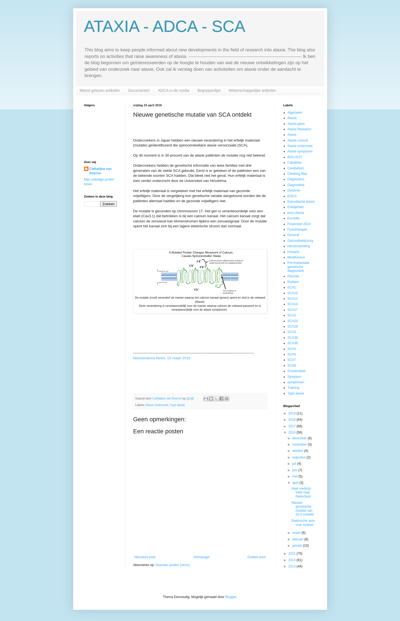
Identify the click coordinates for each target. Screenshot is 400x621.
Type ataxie (177, 405)
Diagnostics (296, 179)
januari (297, 546)
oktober (298, 451)
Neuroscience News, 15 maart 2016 (162, 358)
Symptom (294, 377)
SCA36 (293, 338)
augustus (299, 457)
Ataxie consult (298, 140)
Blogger (230, 597)
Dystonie (294, 190)
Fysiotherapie (297, 229)
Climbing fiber (297, 174)
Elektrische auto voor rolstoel (303, 522)
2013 (292, 566)
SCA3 (292, 332)
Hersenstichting (299, 246)
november (300, 444)
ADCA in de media (173, 90)
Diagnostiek (296, 185)
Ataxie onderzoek (157, 405)
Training (293, 388)
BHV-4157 (295, 157)
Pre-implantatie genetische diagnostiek (299, 267)
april (295, 483)
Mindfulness (296, 257)
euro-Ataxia (296, 213)
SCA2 (292, 315)
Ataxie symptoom (300, 151)
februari (298, 539)
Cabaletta (294, 162)
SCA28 (293, 326)
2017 (292, 426)
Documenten (139, 90)
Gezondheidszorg (300, 241)
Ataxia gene (296, 124)
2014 (292, 560)
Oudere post (256, 557)
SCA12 (293, 299)
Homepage (201, 557)
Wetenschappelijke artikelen (252, 90)
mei (295, 476)
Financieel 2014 (299, 224)
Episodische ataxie (301, 202)
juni (295, 470)
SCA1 (292, 287)
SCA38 (293, 343)
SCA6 (292, 354)
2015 (292, 553)
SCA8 (292, 365)
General (293, 235)
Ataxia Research (300, 129)
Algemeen (295, 112)
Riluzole (293, 276)
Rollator (293, 282)
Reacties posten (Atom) (173, 565)
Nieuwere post (145, 557)
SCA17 (293, 310)
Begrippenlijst (208, 90)
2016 (292, 432)
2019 (292, 413)
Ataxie (292, 135)
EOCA (292, 196)
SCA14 (293, 304)
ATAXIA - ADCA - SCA (164, 26)
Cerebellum (296, 168)
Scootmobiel (297, 371)
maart (296, 533)
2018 (292, 420)
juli (294, 464)
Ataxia (292, 118)
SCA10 (293, 293)
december (300, 438)
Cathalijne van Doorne (101, 171)
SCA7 (292, 360)
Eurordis (294, 218)
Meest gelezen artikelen (100, 90)
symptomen (296, 382)
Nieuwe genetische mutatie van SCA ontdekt (302, 508)
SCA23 (293, 321)
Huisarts (294, 252)
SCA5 (292, 349)
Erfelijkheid (296, 207)
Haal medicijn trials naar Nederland (301, 492)
